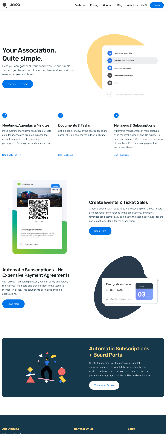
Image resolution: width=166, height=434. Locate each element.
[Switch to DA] (142, 5)
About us (132, 5)
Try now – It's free (104, 385)
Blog (119, 5)
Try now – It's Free (18, 84)
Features (80, 5)
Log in (157, 5)
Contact (108, 5)
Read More (100, 230)
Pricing (94, 5)
